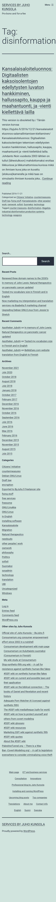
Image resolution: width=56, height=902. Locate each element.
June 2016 (7, 426)
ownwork (12, 204)
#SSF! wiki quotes (13, 736)
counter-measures (18, 208)
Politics (6, 557)
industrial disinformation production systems (23, 211)
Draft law (6, 201)
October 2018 (9, 376)
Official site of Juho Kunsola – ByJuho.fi (23, 633)
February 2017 (9, 399)
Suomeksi (28, 204)
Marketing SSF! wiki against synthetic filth (26, 732)
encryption (7, 484)
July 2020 (7, 372)
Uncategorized (9, 588)
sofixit (20, 204)
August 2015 (8, 449)
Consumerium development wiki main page (26, 646)
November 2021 (10, 367)
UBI (4, 584)
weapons (17, 215)
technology (39, 204)
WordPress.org (10, 619)
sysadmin (7, 570)
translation (7, 579)
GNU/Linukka (9, 507)
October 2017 (9, 395)
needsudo (7, 539)
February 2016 (9, 435)
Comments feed (10, 615)
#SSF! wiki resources (15, 727)
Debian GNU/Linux (11, 475)
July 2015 (7, 453)
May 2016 (7, 431)
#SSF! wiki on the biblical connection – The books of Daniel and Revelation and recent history (26, 691)
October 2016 (9, 413)
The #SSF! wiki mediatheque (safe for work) (27, 709)
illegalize (46, 208)
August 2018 (8, 381)
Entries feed (8, 610)
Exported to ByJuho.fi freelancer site (21, 489)
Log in (5, 606)
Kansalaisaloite (29, 201)
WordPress (29, 831)
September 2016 (10, 417)
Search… (6, 253)
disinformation (34, 208)
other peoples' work (12, 543)
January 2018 (9, 390)
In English (7, 516)
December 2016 (10, 404)
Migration (7, 530)
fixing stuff (16, 201)
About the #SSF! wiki (15, 741)
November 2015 (10, 444)
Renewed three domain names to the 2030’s (25, 278)
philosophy (8, 552)
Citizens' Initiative (25, 197)
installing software (11, 521)
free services (8, 498)
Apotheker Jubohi (11, 327)
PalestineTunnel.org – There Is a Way (21, 745)
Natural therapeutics (12, 534)
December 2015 (10, 440)
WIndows (7, 593)
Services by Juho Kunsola (23, 824)
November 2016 (10, 408)
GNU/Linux (8, 511)
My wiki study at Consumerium (20, 660)
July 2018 (7, 385)
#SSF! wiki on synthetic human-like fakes (25, 673)
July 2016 (7, 422)
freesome (7, 502)
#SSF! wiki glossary (14, 723)
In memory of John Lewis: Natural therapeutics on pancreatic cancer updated (27, 332)
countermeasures (42, 197)
